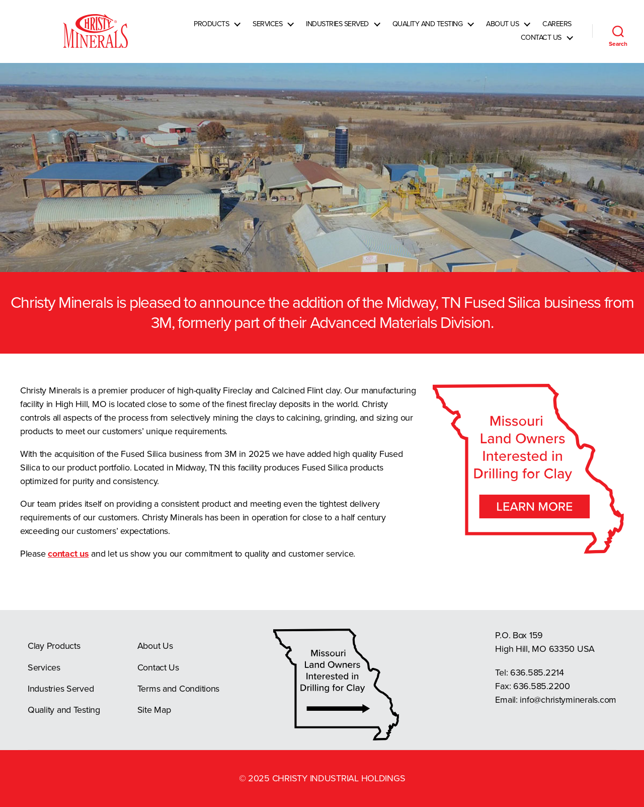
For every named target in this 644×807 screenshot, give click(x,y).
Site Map (154, 709)
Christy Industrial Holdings (339, 778)
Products (211, 30)
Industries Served (337, 30)
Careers (557, 30)
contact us (68, 553)
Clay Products (54, 645)
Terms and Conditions (178, 688)
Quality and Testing (427, 30)
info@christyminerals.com (568, 699)
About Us (502, 30)
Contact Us (541, 43)
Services (267, 30)
